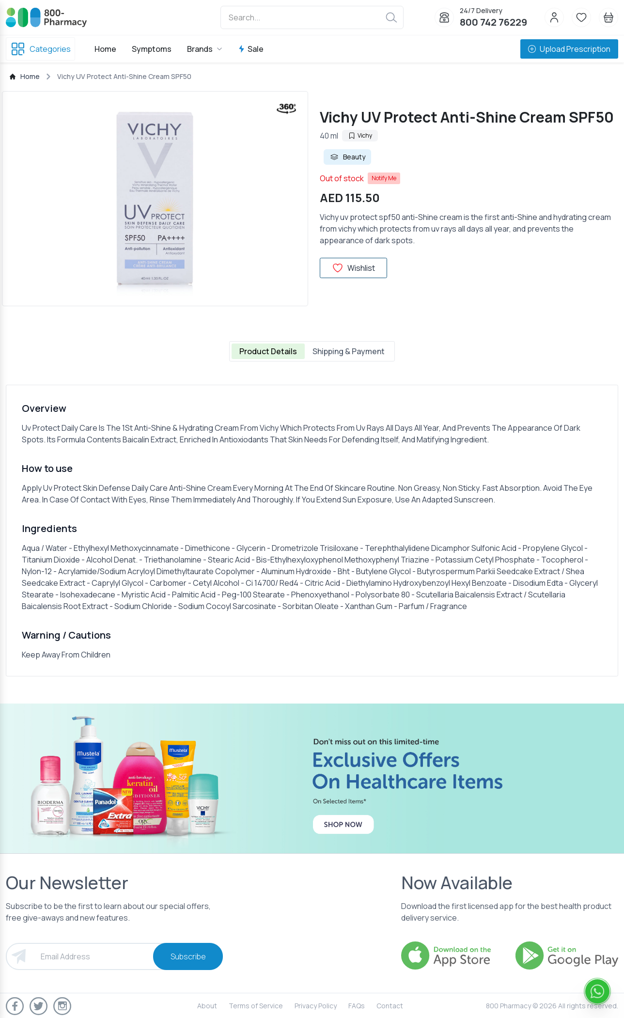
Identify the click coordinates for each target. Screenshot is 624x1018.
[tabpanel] (312, 530)
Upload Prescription (569, 49)
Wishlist (353, 268)
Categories (40, 49)
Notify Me (384, 178)
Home (105, 49)
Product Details (268, 351)
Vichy (360, 135)
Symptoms (152, 49)
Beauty (347, 157)
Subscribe (188, 956)
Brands (204, 49)
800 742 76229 (493, 22)
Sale (251, 49)
